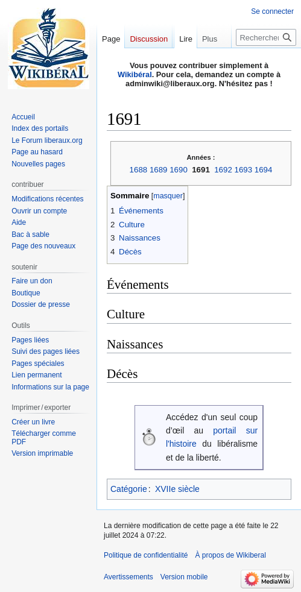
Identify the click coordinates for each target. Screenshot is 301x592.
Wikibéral (135, 74)
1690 (179, 169)
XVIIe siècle (177, 489)
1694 (264, 169)
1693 (244, 169)
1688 (139, 169)
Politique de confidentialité (146, 555)
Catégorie (128, 489)
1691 (201, 169)
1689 (159, 169)
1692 (223, 169)
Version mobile (184, 577)
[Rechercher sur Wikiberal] (266, 61)
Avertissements (128, 577)
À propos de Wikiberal (230, 555)
